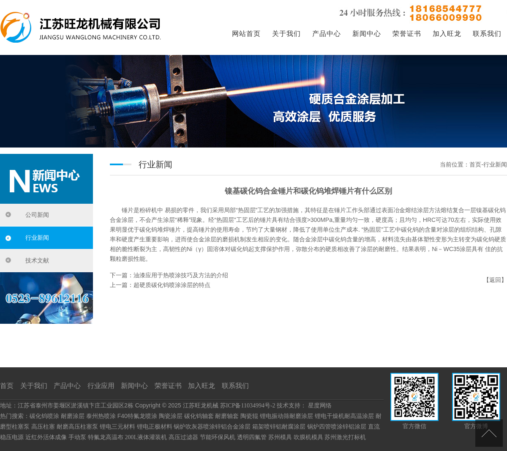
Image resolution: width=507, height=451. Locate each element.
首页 (7, 385)
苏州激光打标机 (345, 437)
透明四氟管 (252, 437)
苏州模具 (280, 437)
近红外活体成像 (46, 437)
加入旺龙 (447, 33)
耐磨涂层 (72, 416)
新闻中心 (366, 33)
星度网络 (320, 405)
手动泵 (77, 437)
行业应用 (100, 385)
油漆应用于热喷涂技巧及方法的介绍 (181, 275)
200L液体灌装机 (146, 437)
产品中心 (326, 33)
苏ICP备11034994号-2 (247, 405)
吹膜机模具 (308, 437)
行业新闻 (37, 238)
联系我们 (487, 33)
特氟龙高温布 (105, 437)
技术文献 (37, 260)
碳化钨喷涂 (44, 416)
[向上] (489, 433)
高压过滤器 (183, 437)
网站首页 (246, 33)
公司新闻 (37, 215)
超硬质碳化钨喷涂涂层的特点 (172, 285)
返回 (495, 280)
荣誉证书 (407, 33)
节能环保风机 (217, 437)
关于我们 (286, 33)
